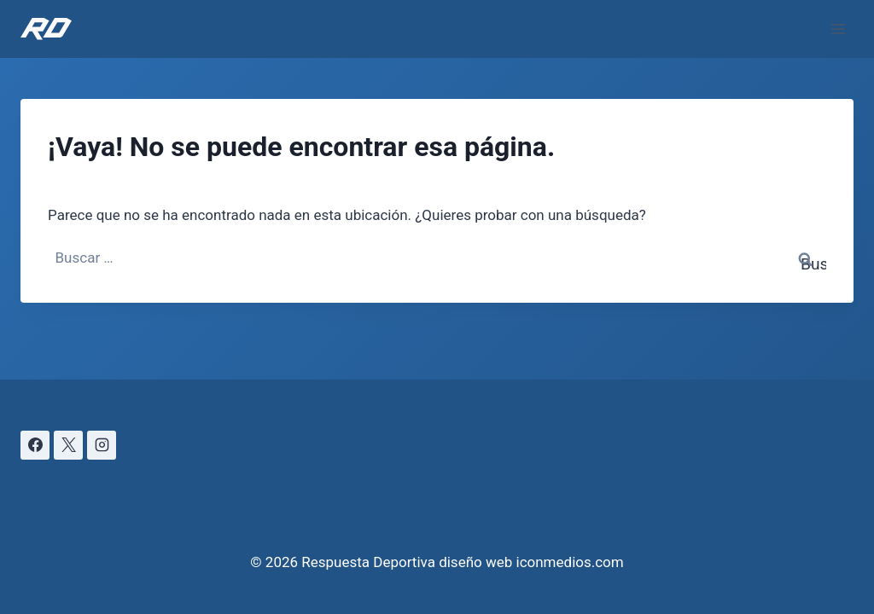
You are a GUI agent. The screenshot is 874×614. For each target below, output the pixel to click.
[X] (68, 445)
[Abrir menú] (838, 28)
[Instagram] (101, 445)
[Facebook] (35, 445)
